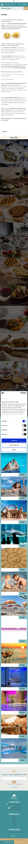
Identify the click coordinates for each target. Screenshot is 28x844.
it (20, 4)
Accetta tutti (14, 440)
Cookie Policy (17, 840)
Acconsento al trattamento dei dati (14, 784)
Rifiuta (14, 449)
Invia (14, 782)
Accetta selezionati (14, 445)
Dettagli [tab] (11, 397)
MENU (24, 5)
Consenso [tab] (4, 397)
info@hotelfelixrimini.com (15, 807)
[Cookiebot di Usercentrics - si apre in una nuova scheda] (20, 393)
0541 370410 (15, 806)
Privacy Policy (9, 840)
